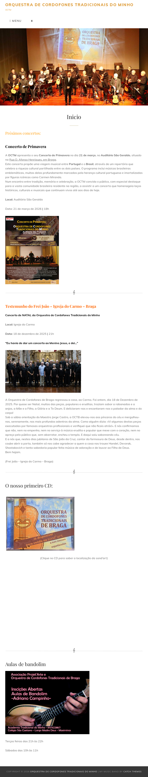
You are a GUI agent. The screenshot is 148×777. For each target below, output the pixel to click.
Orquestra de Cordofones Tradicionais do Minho (69, 4)
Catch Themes (132, 771)
